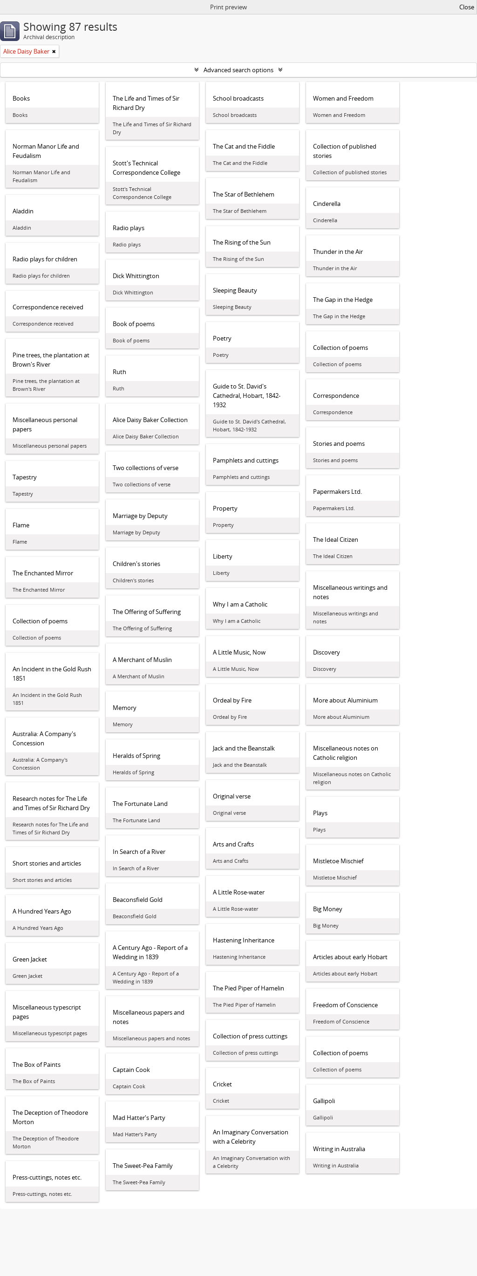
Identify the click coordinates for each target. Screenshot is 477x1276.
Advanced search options (238, 70)
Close (466, 7)
